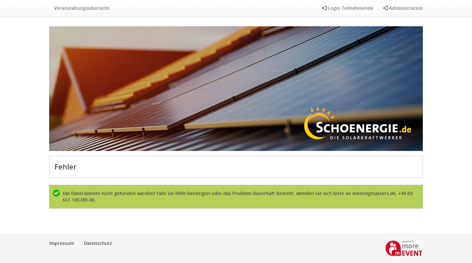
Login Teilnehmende (347, 8)
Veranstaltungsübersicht (81, 8)
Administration (403, 8)
